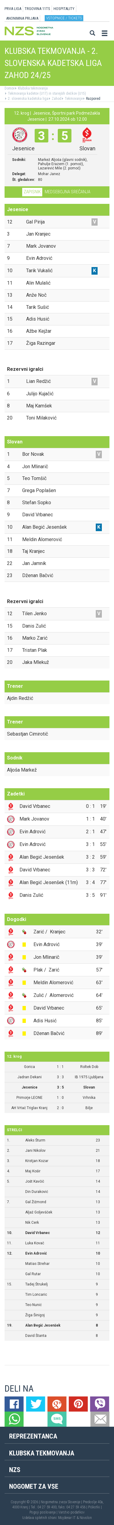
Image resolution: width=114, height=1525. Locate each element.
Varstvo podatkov (71, 1512)
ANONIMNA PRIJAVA (22, 18)
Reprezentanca (33, 1436)
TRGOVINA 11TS (37, 8)
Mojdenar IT (67, 1518)
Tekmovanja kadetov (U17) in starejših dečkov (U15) (46, 93)
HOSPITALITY (64, 8)
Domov (10, 88)
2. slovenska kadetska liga (27, 98)
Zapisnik (32, 191)
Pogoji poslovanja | (43, 1512)
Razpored (92, 98)
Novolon (86, 1518)
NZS (14, 1470)
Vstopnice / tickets (64, 18)
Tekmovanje (73, 98)
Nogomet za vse (33, 1486)
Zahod (56, 98)
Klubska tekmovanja (32, 88)
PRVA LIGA (13, 8)
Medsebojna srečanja (67, 191)
